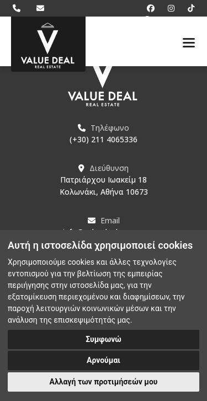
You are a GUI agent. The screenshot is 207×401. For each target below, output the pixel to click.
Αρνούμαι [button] (103, 360)
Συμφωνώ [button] (103, 339)
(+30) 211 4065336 (103, 139)
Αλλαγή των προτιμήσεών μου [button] (104, 381)
